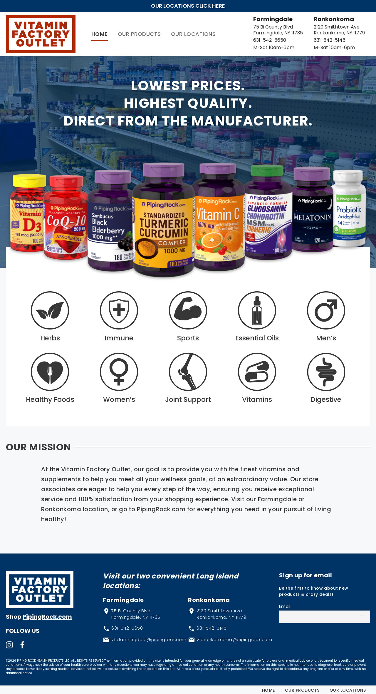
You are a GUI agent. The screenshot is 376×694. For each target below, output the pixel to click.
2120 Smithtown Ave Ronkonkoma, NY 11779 (331, 28)
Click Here (210, 5)
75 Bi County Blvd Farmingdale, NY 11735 (263, 28)
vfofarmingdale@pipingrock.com (149, 637)
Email (285, 604)
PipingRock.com (47, 614)
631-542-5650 (254, 39)
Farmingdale (258, 18)
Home (84, 32)
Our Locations (178, 32)
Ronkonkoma (326, 18)
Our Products (124, 32)
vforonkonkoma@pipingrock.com (234, 637)
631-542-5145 (322, 39)
